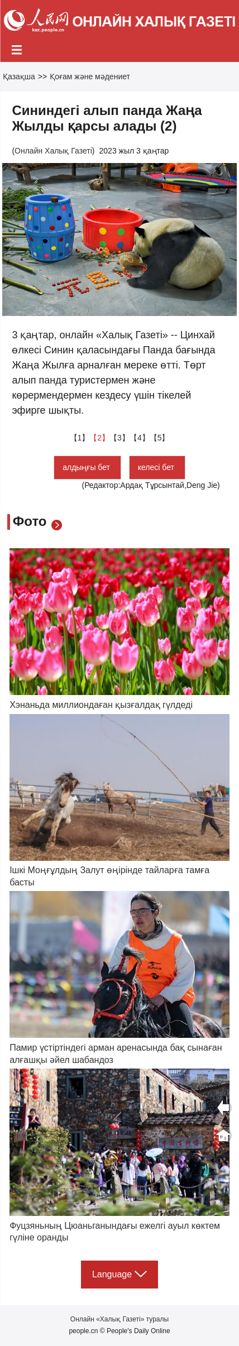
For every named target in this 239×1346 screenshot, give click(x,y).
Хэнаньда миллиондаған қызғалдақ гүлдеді (101, 705)
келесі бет (157, 467)
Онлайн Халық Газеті (53, 150)
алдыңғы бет (87, 467)
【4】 (140, 437)
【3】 (119, 437)
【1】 (80, 437)
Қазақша (19, 76)
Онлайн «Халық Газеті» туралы (119, 1319)
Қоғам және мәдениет (90, 76)
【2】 (99, 437)
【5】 (160, 437)
